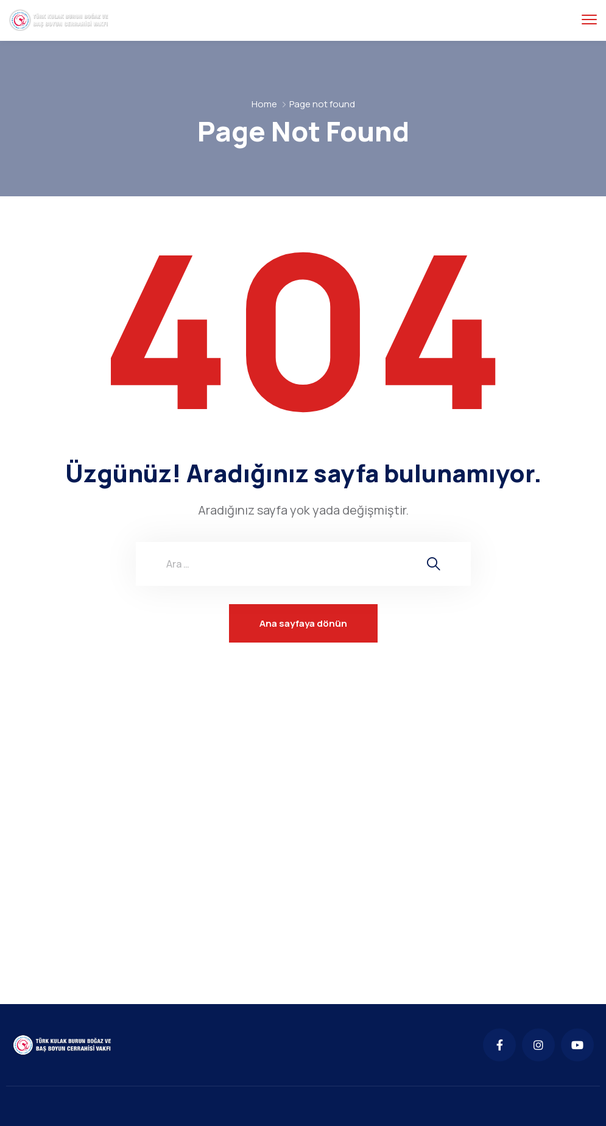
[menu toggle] (589, 19)
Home (264, 104)
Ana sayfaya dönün (303, 623)
